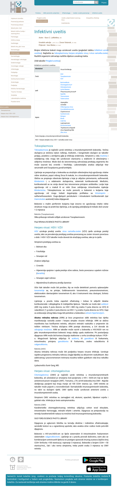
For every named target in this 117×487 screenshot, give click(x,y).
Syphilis (63, 94)
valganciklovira (40, 344)
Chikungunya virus (66, 107)
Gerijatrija (14, 95)
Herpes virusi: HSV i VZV (8, 113)
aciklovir (104, 304)
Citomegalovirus (41, 375)
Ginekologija (15, 82)
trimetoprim (100, 193)
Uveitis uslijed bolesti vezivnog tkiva (71, 19)
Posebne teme (15, 101)
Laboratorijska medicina (18, 98)
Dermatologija (15, 56)
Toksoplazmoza (5, 110)
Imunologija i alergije (17, 66)
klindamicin (39, 181)
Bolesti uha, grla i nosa (18, 46)
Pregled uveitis (41, 18)
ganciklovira (63, 341)
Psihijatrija (14, 72)
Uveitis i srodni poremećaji (81, 13)
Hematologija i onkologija (18, 59)
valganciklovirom (52, 437)
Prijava (103, 3)
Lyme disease (64, 89)
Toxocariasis (64, 96)
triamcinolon (39, 199)
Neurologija (14, 75)
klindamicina (39, 190)
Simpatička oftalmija (92, 18)
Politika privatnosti (72, 460)
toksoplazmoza (61, 53)
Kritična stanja (15, 40)
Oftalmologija (66, 13)
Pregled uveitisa (53, 61)
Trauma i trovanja (16, 92)
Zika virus (63, 132)
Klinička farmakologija (18, 88)
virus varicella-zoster (99, 53)
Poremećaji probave (17, 25)
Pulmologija (14, 37)
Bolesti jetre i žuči (16, 28)
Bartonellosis (64, 82)
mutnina (103, 156)
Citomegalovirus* (66, 85)
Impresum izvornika (17, 18)
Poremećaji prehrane (17, 21)
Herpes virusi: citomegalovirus (10, 116)
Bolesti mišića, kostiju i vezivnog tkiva (18, 32)
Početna (38, 13)
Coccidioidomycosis (67, 109)
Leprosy (63, 121)
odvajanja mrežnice (43, 329)
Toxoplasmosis (65, 76)
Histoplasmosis (65, 87)
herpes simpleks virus (78, 53)
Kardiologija (14, 43)
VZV (61, 79)
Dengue (63, 116)
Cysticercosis (64, 114)
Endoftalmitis (66, 23)
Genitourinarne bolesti (18, 79)
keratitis (40, 273)
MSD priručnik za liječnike (51, 13)
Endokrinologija (15, 63)
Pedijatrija (14, 85)
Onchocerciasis (65, 125)
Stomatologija (15, 50)
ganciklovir (89, 338)
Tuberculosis (64, 98)
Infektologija (15, 69)
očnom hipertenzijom (95, 313)
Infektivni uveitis (97, 13)
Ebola (62, 118)
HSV (61, 74)
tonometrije (39, 290)
